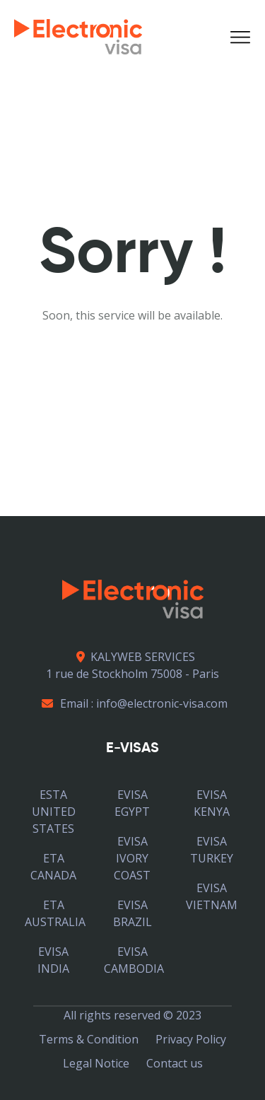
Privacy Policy (190, 1039)
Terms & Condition (89, 1039)
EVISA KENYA (212, 803)
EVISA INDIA (53, 960)
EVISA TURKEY (211, 849)
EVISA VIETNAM (211, 896)
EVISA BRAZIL (132, 913)
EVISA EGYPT (132, 803)
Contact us (174, 1063)
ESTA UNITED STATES (54, 811)
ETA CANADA (53, 866)
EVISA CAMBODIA (134, 960)
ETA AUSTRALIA (55, 913)
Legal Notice (96, 1063)
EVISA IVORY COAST (132, 858)
